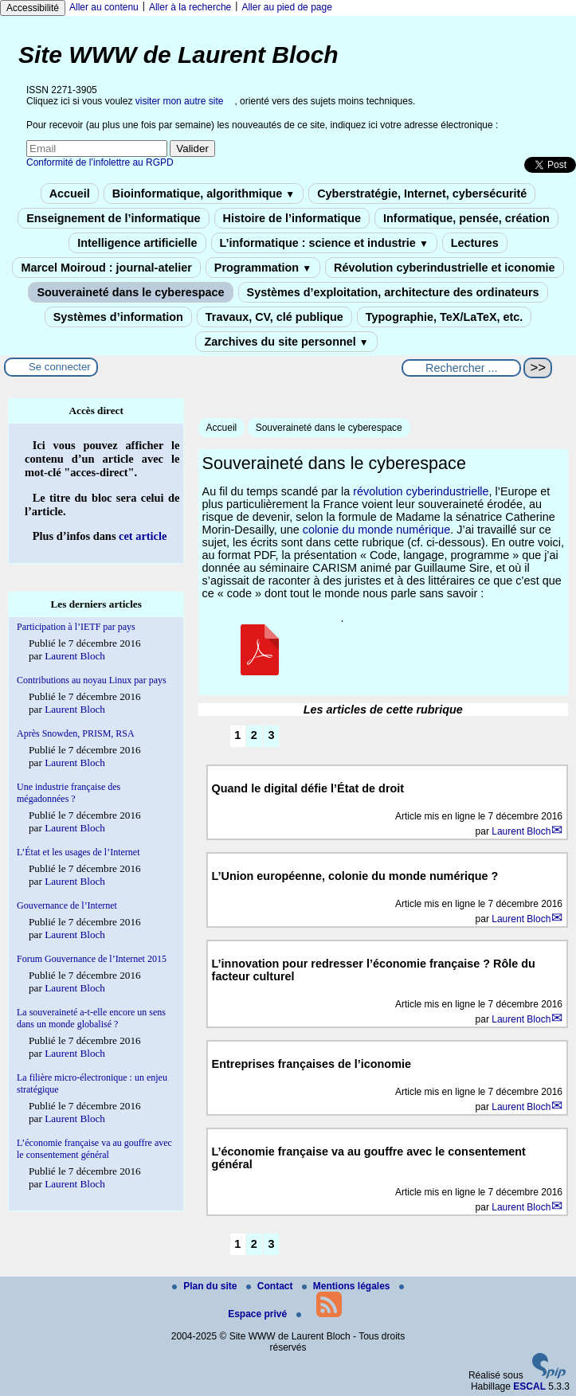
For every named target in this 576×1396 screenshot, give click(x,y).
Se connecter (60, 367)
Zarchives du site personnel (286, 341)
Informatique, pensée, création (466, 218)
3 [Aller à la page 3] (271, 735)
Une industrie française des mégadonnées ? (68, 792)
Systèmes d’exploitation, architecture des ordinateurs (393, 292)
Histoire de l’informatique (292, 218)
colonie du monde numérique (377, 529)
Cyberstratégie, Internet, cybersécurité (422, 193)
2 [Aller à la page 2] (254, 735)
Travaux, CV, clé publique (274, 317)
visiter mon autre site (179, 101)
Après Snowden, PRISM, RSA (76, 733)
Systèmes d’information (118, 317)
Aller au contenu (104, 7)
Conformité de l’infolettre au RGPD (100, 162)
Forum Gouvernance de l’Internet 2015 (92, 958)
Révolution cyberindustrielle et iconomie (444, 267)
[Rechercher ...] (461, 368)
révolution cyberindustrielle (420, 491)
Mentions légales (347, 1286)
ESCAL (529, 1386)
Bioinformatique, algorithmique (203, 193)
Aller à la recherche (190, 7)
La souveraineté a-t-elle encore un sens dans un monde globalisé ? (91, 1018)
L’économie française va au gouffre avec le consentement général (94, 1148)
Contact (271, 1286)
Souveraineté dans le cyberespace (130, 292)
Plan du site (206, 1286)
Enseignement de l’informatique (113, 218)
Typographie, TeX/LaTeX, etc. (444, 317)
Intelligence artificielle (137, 243)
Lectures (475, 243)
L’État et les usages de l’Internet (78, 852)
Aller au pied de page (286, 7)
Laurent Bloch (521, 831)
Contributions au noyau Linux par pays (92, 680)
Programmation (263, 267)
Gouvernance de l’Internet (67, 905)
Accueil (69, 193)
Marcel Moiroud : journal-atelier (106, 267)
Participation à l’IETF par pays (76, 626)
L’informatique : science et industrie (324, 243)
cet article (143, 536)
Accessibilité (32, 8)
